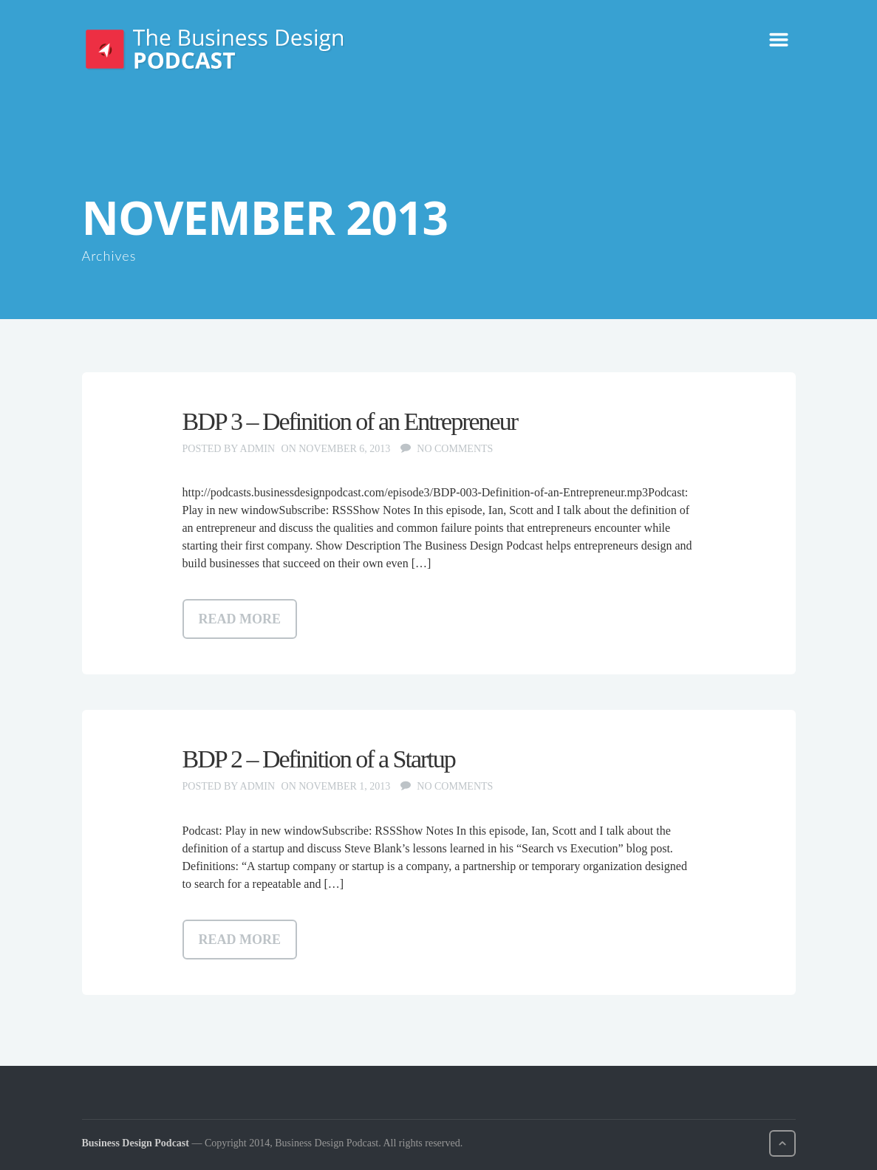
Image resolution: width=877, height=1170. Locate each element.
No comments (455, 448)
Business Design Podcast (135, 1143)
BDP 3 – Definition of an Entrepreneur (350, 421)
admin (257, 448)
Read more (240, 619)
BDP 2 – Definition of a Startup (318, 759)
